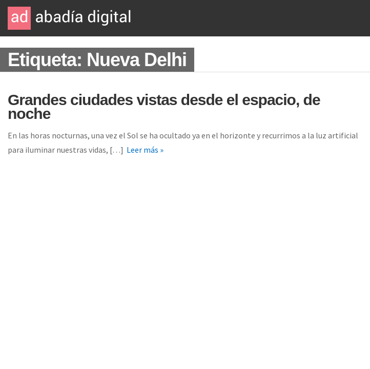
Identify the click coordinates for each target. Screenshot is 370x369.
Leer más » (145, 150)
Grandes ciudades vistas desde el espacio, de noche (164, 106)
